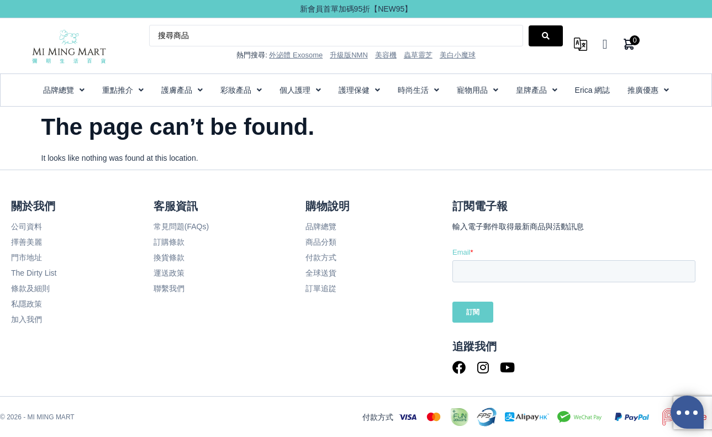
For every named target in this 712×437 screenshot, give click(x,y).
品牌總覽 (320, 226)
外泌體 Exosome (296, 55)
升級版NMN (349, 55)
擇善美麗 (26, 242)
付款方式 (320, 257)
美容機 (386, 55)
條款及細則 (30, 288)
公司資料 (26, 226)
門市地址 (26, 257)
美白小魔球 (458, 55)
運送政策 (169, 272)
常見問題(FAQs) (181, 226)
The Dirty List (33, 272)
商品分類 (320, 242)
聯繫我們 (169, 288)
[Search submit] (546, 35)
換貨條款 (169, 257)
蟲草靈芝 (418, 55)
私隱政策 (26, 303)
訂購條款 (169, 242)
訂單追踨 (320, 288)
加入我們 (26, 319)
